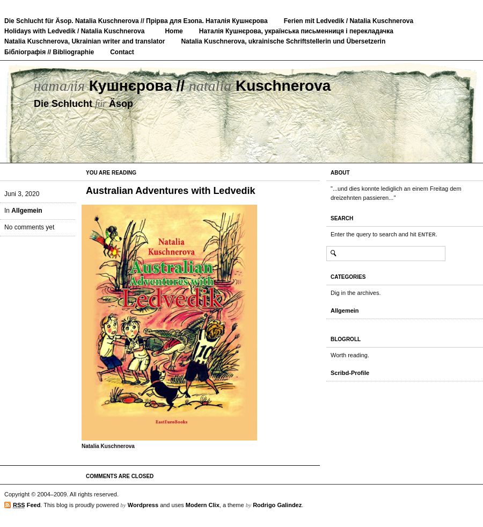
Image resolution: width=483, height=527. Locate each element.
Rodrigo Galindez (277, 505)
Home (173, 31)
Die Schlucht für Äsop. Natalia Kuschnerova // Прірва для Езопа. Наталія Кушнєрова (136, 21)
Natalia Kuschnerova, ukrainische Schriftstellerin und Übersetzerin (283, 41)
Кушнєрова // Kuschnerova (182, 85)
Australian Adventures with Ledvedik (170, 190)
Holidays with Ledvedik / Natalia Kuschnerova (74, 31)
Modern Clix (202, 505)
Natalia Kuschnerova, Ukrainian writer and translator (84, 41)
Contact (122, 52)
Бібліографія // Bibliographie (49, 52)
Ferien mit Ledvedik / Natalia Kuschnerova (348, 21)
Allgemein (26, 210)
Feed (26, 505)
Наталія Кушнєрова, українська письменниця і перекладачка (296, 31)
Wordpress (143, 505)
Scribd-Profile (350, 373)
